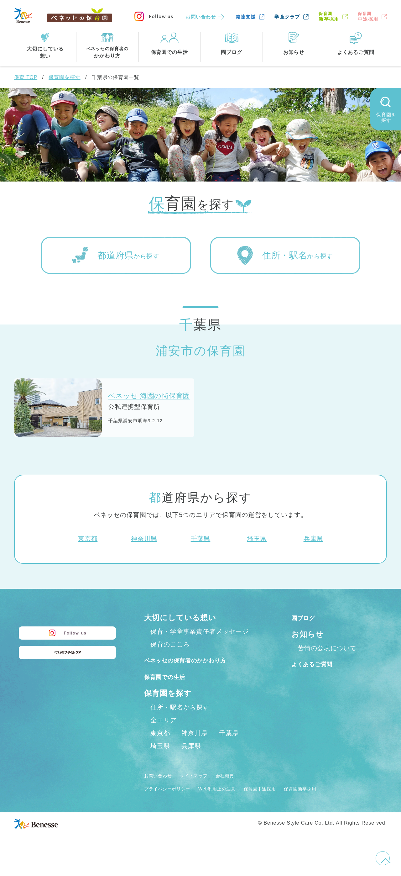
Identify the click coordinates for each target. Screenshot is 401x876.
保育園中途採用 (288, 802)
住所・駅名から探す (179, 720)
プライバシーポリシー (173, 802)
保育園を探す (64, 77)
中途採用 (368, 16)
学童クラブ (287, 16)
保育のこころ (170, 644)
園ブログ (307, 617)
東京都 (88, 538)
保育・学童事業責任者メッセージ (199, 631)
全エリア (163, 733)
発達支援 (246, 16)
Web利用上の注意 (235, 802)
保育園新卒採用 (337, 802)
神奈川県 (144, 538)
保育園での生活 (171, 690)
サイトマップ (205, 789)
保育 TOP (25, 77)
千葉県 (201, 538)
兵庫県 (313, 538)
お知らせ (307, 634)
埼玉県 (257, 538)
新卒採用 (329, 16)
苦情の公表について (327, 648)
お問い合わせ (200, 16)
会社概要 (243, 789)
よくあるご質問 (319, 663)
